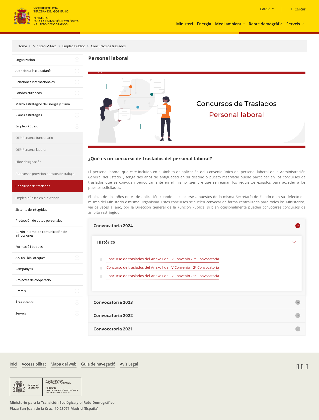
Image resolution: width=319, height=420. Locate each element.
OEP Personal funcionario (34, 137)
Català (265, 8)
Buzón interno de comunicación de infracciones (41, 233)
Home (22, 46)
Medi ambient (228, 24)
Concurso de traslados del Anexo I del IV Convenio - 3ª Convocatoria (162, 259)
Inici (13, 364)
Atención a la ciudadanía (33, 70)
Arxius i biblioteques (30, 258)
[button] (244, 24)
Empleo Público (73, 46)
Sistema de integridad (31, 209)
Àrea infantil (24, 302)
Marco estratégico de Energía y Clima (42, 104)
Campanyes (24, 268)
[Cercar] (296, 9)
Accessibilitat (34, 364)
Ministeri (184, 24)
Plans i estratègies (28, 115)
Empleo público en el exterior (37, 198)
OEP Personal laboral (30, 149)
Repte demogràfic (265, 24)
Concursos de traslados (108, 46)
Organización (25, 59)
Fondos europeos (28, 93)
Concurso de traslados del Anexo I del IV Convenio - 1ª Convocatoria (162, 275)
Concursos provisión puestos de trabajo (45, 173)
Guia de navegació (98, 364)
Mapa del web (64, 364)
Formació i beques (29, 246)
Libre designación (28, 161)
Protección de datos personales (38, 220)
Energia (204, 24)
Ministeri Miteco (45, 46)
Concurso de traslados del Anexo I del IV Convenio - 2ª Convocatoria (162, 267)
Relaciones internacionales (35, 82)
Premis (20, 291)
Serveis (293, 24)
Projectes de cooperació (33, 280)
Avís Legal (129, 364)
